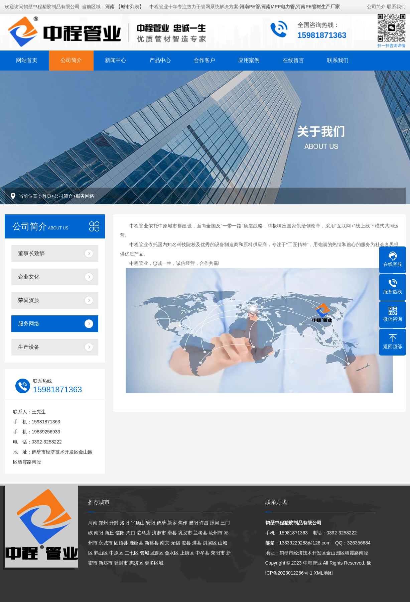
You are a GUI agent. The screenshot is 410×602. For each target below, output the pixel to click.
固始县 (121, 542)
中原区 (116, 553)
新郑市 (106, 563)
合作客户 (204, 59)
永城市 (106, 542)
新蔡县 (152, 542)
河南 (93, 522)
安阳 (150, 522)
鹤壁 (161, 522)
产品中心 (160, 59)
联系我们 (396, 5)
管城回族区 (151, 553)
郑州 (103, 522)
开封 (114, 522)
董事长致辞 (31, 253)
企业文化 (28, 277)
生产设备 (28, 347)
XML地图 (323, 573)
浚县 (186, 542)
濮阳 (193, 522)
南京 (164, 542)
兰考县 (200, 532)
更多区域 (154, 563)
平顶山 (138, 522)
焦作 (182, 522)
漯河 (214, 522)
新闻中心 (115, 59)
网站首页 (26, 59)
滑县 (172, 532)
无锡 (175, 542)
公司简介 (376, 5)
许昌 (204, 522)
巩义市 (185, 532)
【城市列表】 (130, 5)
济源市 (159, 532)
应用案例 (249, 59)
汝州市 (216, 532)
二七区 (132, 553)
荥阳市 (218, 553)
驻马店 (144, 532)
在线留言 (293, 59)
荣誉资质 (28, 300)
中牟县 (202, 553)
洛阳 (124, 522)
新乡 (172, 522)
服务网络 (85, 196)
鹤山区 (101, 553)
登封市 (121, 563)
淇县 (196, 542)
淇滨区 (210, 542)
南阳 (98, 532)
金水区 (172, 553)
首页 (46, 196)
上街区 (187, 553)
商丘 (109, 532)
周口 (130, 532)
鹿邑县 (136, 542)
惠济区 (136, 563)
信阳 (120, 532)
